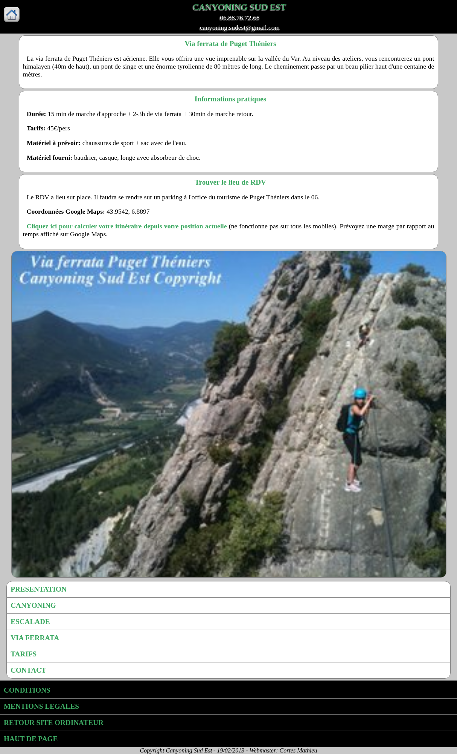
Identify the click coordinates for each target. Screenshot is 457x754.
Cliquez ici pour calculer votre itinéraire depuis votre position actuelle (127, 226)
